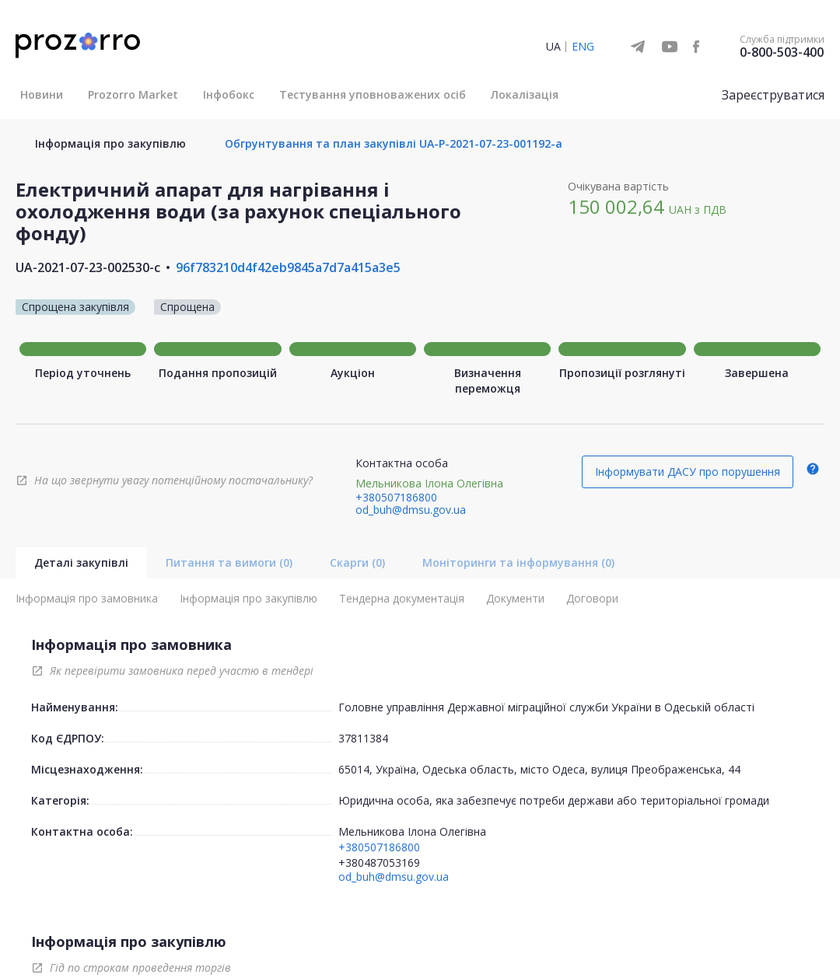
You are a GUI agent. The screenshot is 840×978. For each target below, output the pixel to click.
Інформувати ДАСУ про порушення (687, 471)
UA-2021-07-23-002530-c (88, 267)
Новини (41, 94)
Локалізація (524, 94)
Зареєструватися (773, 94)
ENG (583, 46)
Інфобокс (228, 94)
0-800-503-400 (782, 52)
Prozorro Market (133, 94)
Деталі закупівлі (81, 562)
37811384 (363, 738)
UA (553, 46)
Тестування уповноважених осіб (372, 94)
